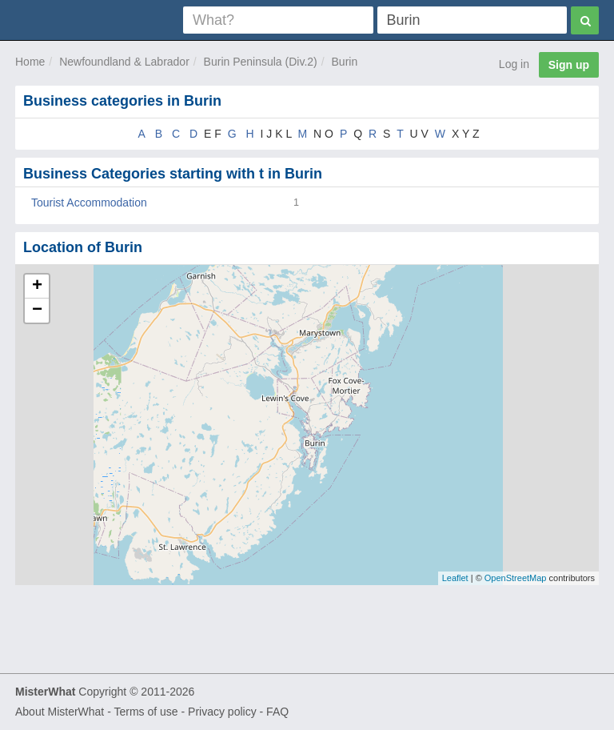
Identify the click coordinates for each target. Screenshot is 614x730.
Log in (514, 64)
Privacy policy (222, 711)
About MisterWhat (59, 711)
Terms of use (145, 711)
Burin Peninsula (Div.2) (260, 61)
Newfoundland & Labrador (124, 61)
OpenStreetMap (515, 578)
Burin (345, 61)
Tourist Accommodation (89, 202)
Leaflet (455, 578)
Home (30, 61)
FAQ (277, 711)
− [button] (37, 311)
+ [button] (37, 287)
